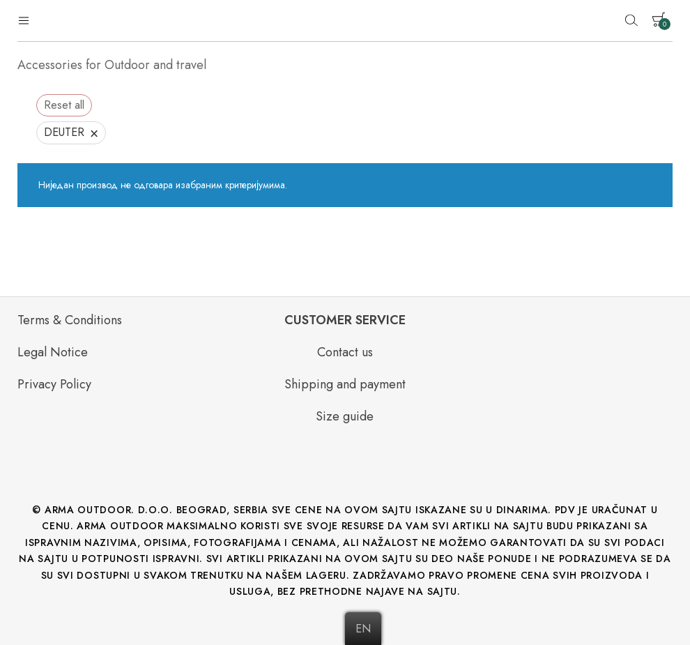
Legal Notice (52, 352)
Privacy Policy (54, 384)
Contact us (345, 352)
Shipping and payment (345, 384)
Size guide (345, 416)
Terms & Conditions (69, 320)
